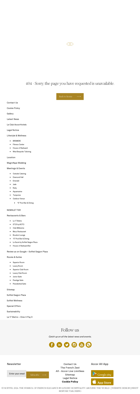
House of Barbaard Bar (22, 246)
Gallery (10, 113)
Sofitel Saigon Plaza (16, 295)
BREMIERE (17, 141)
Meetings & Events (119, 5)
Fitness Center (18, 144)
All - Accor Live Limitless (70, 371)
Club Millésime (18, 228)
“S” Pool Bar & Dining (25, 203)
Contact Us (12, 102)
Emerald (16, 181)
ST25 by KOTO (18, 224)
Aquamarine (17, 191)
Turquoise (17, 195)
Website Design (121, 388)
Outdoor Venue (19, 198)
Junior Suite (17, 277)
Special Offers (95, 5)
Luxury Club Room (20, 273)
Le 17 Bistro (17, 221)
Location (11, 157)
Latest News (13, 119)
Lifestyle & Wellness (80, 5)
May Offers (106, 5)
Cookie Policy (13, 108)
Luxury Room (18, 266)
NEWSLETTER (14, 210)
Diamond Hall (18, 177)
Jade (14, 184)
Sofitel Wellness (14, 300)
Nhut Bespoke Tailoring (22, 151)
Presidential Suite (19, 284)
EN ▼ (131, 5)
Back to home (65, 96)
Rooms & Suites (48, 5)
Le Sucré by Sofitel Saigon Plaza (25, 242)
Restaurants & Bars (64, 5)
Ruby (15, 188)
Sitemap (11, 289)
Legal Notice (13, 130)
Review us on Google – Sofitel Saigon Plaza (27, 251)
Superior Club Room (20, 269)
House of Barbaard (20, 148)
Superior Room (18, 262)
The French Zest (70, 367)
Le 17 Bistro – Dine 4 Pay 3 (19, 317)
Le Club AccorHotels (17, 124)
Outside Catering (19, 174)
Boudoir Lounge (19, 235)
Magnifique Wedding (16, 163)
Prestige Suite (18, 280)
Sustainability (13, 311)
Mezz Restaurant (19, 231)
